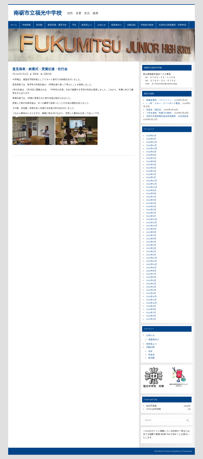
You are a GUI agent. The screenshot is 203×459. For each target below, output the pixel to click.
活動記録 (131, 25)
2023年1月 (151, 254)
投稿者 (36, 74)
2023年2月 (151, 251)
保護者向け (116, 25)
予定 (74, 25)
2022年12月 (151, 258)
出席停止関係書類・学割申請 (172, 25)
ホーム (14, 25)
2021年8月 (151, 309)
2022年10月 (151, 264)
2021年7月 (151, 312)
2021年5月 (151, 319)
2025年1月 (151, 177)
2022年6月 (151, 277)
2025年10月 (151, 148)
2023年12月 (151, 219)
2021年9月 (151, 306)
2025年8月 (151, 155)
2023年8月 (151, 232)
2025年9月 (151, 151)
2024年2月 (151, 213)
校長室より (86, 25)
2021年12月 (151, 296)
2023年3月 (151, 248)
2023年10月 (151, 225)
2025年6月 (151, 161)
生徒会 (151, 354)
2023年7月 (151, 235)
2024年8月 (151, 193)
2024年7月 (151, 196)
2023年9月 (151, 229)
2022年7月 (151, 274)
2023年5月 (151, 241)
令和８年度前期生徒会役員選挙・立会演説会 (167, 116)
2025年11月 (151, 145)
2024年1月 (151, 216)
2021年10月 (151, 303)
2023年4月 (151, 245)
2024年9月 (151, 190)
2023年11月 (151, 222)
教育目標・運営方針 (57, 25)
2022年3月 (151, 287)
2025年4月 (151, 167)
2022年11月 (151, 261)
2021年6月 (151, 316)
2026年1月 (151, 139)
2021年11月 (151, 299)
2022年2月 (151, 290)
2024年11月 (151, 184)
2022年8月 (151, 271)
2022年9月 (151, 267)
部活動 (39, 25)
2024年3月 (151, 209)
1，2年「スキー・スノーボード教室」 (164, 103)
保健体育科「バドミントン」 (160, 100)
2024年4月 (151, 206)
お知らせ (101, 25)
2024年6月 (151, 200)
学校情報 (26, 25)
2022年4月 (151, 283)
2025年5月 (151, 164)
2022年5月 (151, 280)
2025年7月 (151, 158)
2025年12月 (151, 142)
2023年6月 (151, 238)
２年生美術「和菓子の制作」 (160, 113)
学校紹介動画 (147, 25)
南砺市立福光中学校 (38, 13)
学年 (150, 351)
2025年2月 (151, 174)
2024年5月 (151, 203)
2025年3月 (151, 171)
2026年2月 (151, 135)
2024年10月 (151, 187)
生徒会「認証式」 (154, 109)
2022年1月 (151, 293)
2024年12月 (151, 180)
